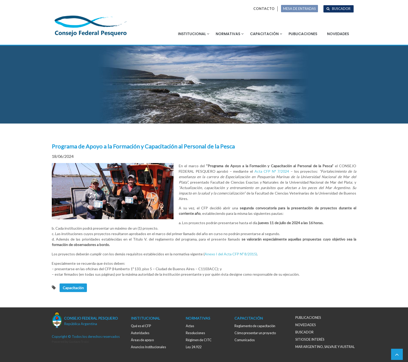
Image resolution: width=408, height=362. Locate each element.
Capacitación (264, 33)
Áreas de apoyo (142, 340)
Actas (190, 326)
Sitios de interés (309, 339)
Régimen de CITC (199, 340)
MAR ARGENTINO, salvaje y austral (325, 347)
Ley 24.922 (193, 347)
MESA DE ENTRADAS (299, 9)
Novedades (338, 33)
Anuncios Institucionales (148, 347)
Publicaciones (303, 33)
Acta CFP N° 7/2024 (271, 171)
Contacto (264, 9)
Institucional (192, 33)
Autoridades (140, 333)
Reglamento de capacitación (254, 326)
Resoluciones (195, 333)
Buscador (341, 9)
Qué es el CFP (141, 326)
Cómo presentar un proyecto (255, 333)
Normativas (228, 33)
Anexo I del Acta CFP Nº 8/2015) (231, 254)
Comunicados (244, 340)
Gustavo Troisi (79, 342)
